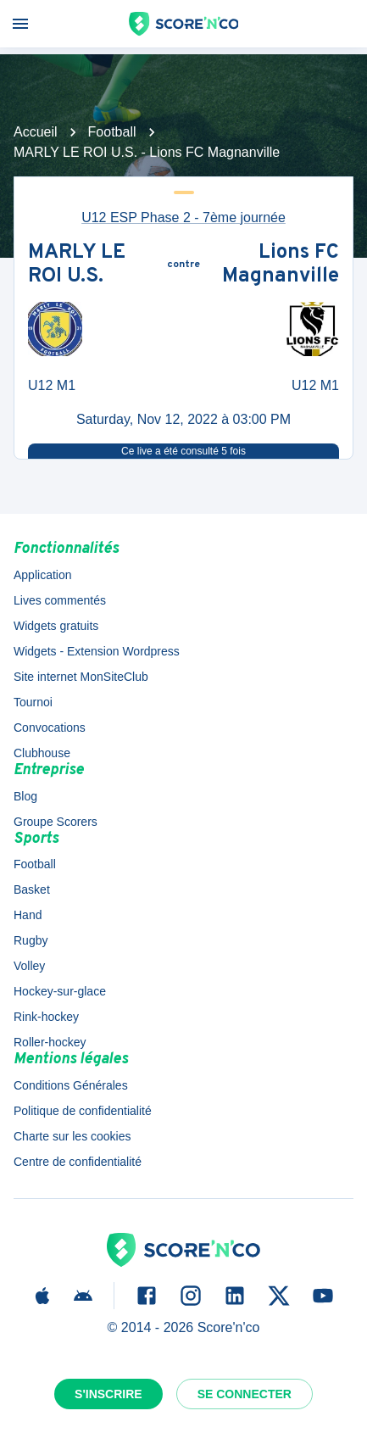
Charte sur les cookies (72, 1136)
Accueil (36, 132)
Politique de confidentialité (83, 1111)
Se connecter (244, 1394)
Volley (29, 966)
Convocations (50, 727)
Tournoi (33, 702)
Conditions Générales (71, 1085)
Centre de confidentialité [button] (78, 1161)
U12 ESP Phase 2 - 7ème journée (183, 217)
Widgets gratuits (56, 626)
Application (43, 575)
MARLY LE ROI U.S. (76, 265)
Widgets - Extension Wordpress (97, 651)
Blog (25, 796)
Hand (28, 915)
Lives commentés (60, 600)
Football (112, 132)
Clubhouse (42, 753)
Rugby (30, 940)
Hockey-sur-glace (60, 991)
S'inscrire (108, 1394)
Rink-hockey (46, 1016)
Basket (32, 889)
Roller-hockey (50, 1042)
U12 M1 (51, 385)
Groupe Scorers (55, 821)
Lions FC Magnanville (280, 265)
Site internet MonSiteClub (81, 676)
